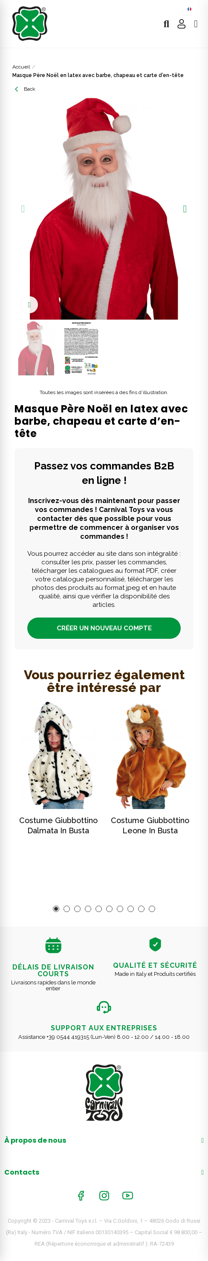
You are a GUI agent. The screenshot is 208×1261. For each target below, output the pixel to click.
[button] (23, 209)
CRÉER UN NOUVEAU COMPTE (104, 628)
